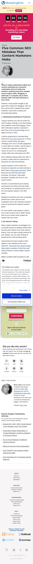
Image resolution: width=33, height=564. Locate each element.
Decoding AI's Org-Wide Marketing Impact (16, 31)
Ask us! (18, 10)
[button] (9, 333)
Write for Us (17, 503)
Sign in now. (22, 320)
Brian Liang (7, 63)
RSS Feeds (16, 477)
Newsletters (16, 479)
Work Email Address (11, 307)
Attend (16, 37)
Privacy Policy (16, 521)
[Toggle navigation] (29, 3)
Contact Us (16, 513)
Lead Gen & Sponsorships (17, 500)
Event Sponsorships (16, 501)
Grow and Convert (16, 139)
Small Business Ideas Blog (22, 393)
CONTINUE (16, 316)
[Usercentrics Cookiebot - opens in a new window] (23, 261)
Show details (23, 290)
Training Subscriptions (16, 488)
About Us (16, 476)
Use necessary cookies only (16, 301)
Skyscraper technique (18, 170)
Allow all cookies (16, 296)
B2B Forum (16, 491)
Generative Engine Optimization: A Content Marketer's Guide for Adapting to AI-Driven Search (16, 433)
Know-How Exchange (16, 515)
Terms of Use (16, 519)
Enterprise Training (16, 489)
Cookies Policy (16, 523)
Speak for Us (16, 505)
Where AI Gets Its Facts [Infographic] (16, 446)
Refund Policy (16, 517)
